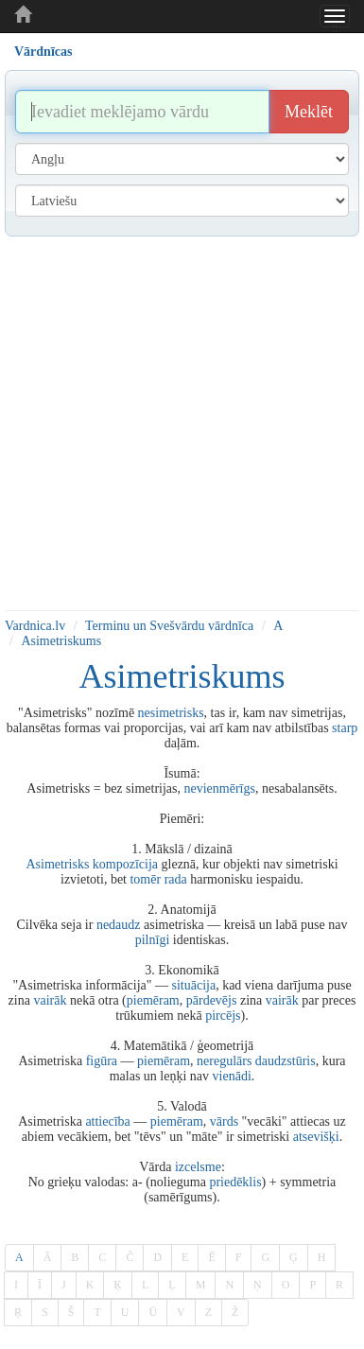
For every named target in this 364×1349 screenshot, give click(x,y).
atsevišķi (316, 1137)
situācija (194, 985)
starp (344, 728)
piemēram (153, 1000)
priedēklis (235, 1182)
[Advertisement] (177, 423)
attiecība (107, 1121)
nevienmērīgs (219, 788)
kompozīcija (125, 864)
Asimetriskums (61, 641)
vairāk (49, 1000)
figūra (101, 1061)
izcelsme (198, 1167)
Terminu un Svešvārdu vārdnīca (169, 626)
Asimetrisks (57, 864)
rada (176, 879)
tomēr (145, 879)
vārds (224, 1121)
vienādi (232, 1076)
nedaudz (118, 925)
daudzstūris (285, 1061)
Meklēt (309, 111)
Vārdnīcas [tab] (43, 51)
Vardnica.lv (35, 626)
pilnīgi (152, 940)
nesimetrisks (171, 713)
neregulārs (224, 1061)
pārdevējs (211, 1000)
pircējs (222, 1015)
